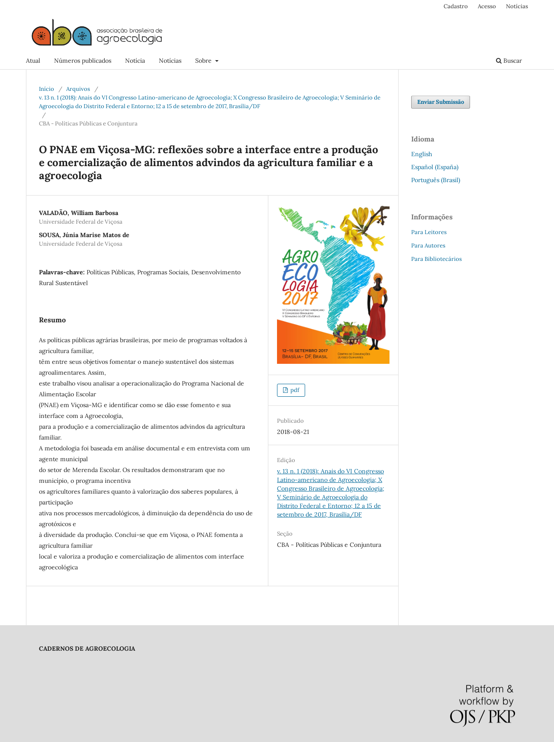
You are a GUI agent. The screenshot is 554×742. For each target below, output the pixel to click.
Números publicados (82, 60)
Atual (33, 60)
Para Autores (428, 245)
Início (46, 89)
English (421, 154)
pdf (294, 390)
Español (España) (434, 167)
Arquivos (78, 89)
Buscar (509, 60)
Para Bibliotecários (436, 259)
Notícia (135, 60)
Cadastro (456, 6)
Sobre (204, 60)
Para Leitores (429, 232)
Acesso (487, 6)
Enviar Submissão (440, 102)
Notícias (170, 60)
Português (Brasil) (435, 180)
